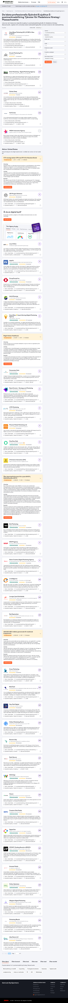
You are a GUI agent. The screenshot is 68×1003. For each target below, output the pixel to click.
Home (3, 11)
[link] (33, 2)
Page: (13, 953)
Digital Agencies (9, 11)
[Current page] (17, 953)
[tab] (5, 961)
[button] (58, 2)
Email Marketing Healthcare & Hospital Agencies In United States (28, 11)
